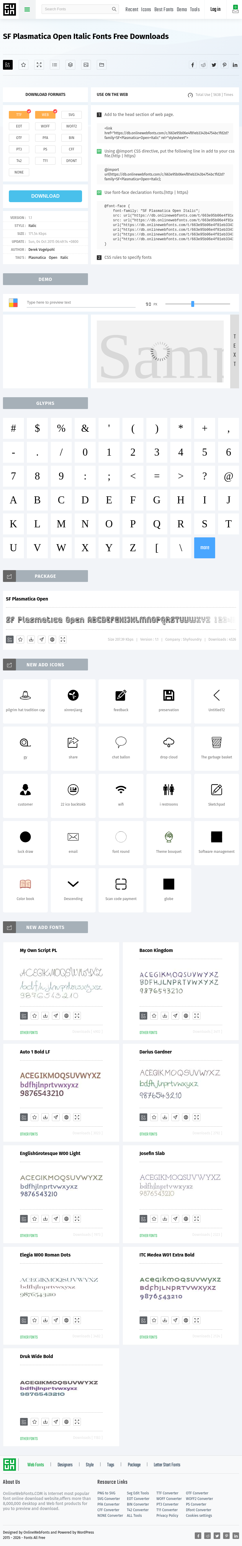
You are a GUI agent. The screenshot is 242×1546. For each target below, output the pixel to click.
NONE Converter (110, 1516)
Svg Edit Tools (138, 1493)
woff (45, 126)
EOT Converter (138, 1499)
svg (71, 115)
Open (53, 258)
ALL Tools (134, 1516)
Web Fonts (35, 1465)
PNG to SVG (106, 1493)
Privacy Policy (167, 1516)
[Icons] (86, 65)
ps (45, 149)
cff (71, 149)
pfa (45, 138)
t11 (45, 161)
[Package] (70, 65)
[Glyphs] (55, 65)
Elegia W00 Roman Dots (45, 1255)
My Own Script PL (38, 950)
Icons (146, 10)
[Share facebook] (193, 64)
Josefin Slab (152, 1153)
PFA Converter (108, 1504)
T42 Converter (138, 1510)
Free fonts (10, 10)
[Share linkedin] (235, 64)
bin (71, 138)
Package (134, 1465)
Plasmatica (37, 258)
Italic (32, 226)
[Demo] (39, 65)
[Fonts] (102, 65)
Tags (110, 1465)
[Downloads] (31, 639)
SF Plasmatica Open (27, 599)
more (204, 548)
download (45, 196)
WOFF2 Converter (199, 1499)
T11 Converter (167, 1510)
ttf (19, 115)
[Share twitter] (214, 64)
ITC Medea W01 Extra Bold (167, 1255)
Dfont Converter (198, 1510)
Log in (215, 9)
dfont (71, 161)
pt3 (19, 149)
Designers (65, 1465)
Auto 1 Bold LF (35, 1052)
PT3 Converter (167, 1504)
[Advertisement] (47, 351)
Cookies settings (199, 1516)
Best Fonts (164, 10)
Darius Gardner (156, 1052)
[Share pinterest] (224, 64)
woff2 (71, 126)
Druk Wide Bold (36, 1356)
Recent (131, 10)
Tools (195, 10)
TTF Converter (167, 1493)
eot (19, 126)
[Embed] (52, 639)
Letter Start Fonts (167, 1465)
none (19, 172)
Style (90, 1465)
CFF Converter (108, 1510)
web (45, 115)
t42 (19, 161)
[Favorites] (23, 65)
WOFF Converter (169, 1499)
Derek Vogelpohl (41, 250)
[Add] (8, 65)
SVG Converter (108, 1499)
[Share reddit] (203, 64)
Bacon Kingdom (156, 950)
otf (19, 138)
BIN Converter (138, 1504)
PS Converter (196, 1504)
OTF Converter (197, 1493)
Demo (182, 10)
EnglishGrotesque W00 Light (50, 1153)
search (114, 9)
